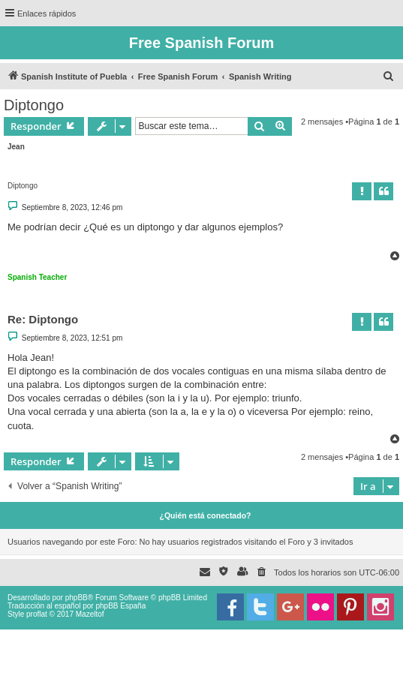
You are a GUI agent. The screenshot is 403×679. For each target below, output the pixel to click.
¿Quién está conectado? (205, 515)
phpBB (76, 597)
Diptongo (34, 105)
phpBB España (120, 606)
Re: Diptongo (43, 319)
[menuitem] (388, 77)
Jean (16, 147)
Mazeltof (90, 614)
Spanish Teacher (37, 277)
